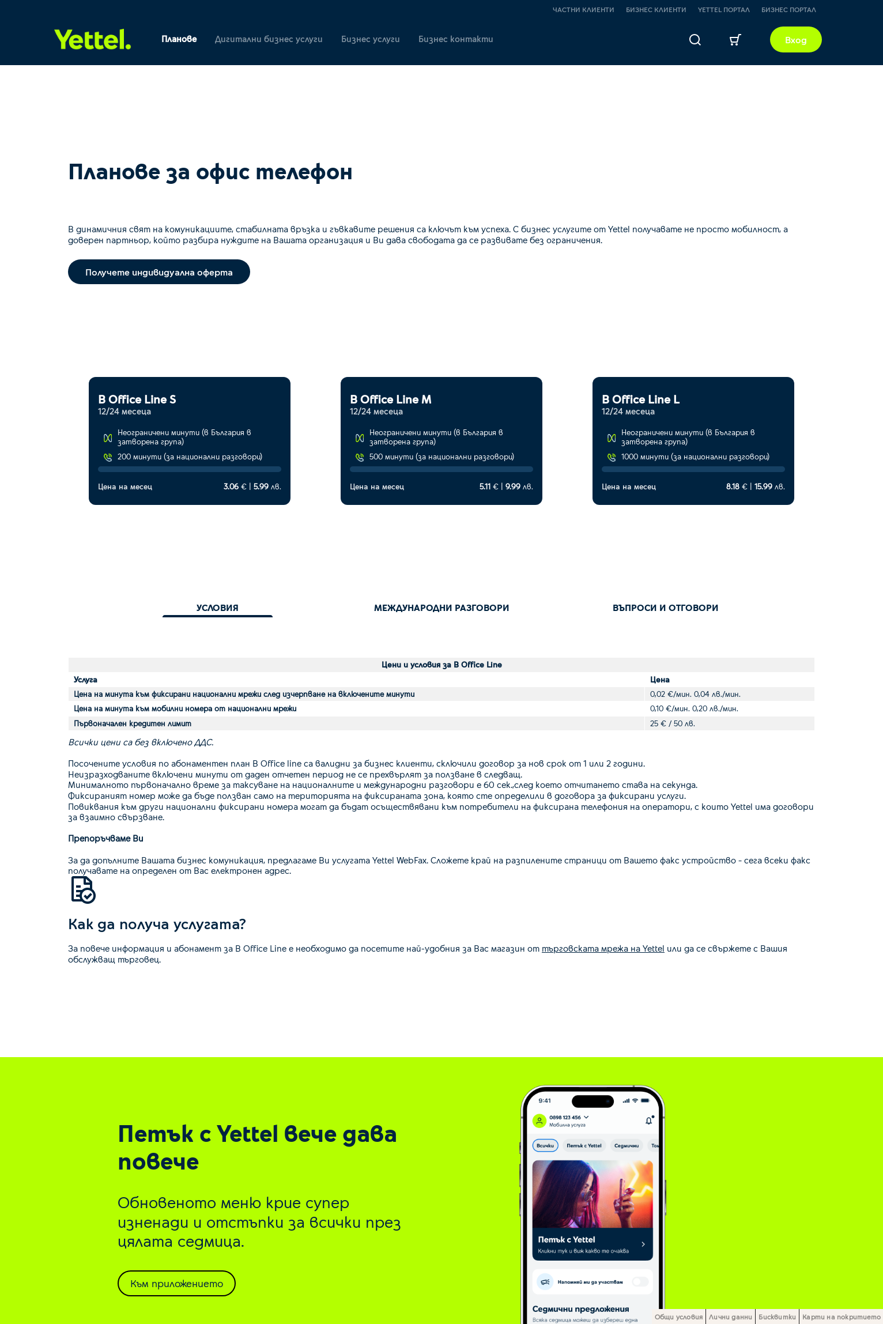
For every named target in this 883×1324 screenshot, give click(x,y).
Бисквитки (777, 1316)
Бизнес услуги (370, 38)
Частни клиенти (583, 9)
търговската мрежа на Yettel (603, 947)
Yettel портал (724, 9)
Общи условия (679, 1316)
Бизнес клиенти (656, 9)
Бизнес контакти (455, 38)
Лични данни (730, 1316)
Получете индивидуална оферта (159, 271)
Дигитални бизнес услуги (269, 38)
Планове (179, 38)
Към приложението (176, 1283)
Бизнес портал (788, 9)
